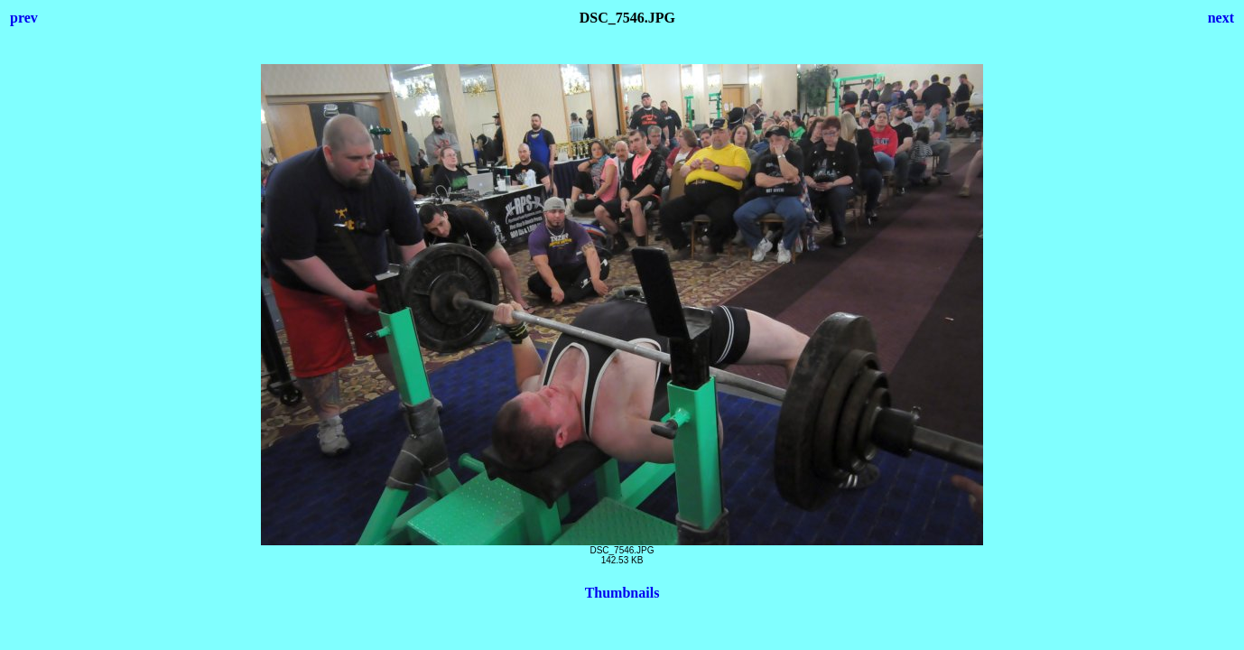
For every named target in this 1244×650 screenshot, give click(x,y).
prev (24, 17)
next (1221, 17)
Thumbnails (622, 592)
